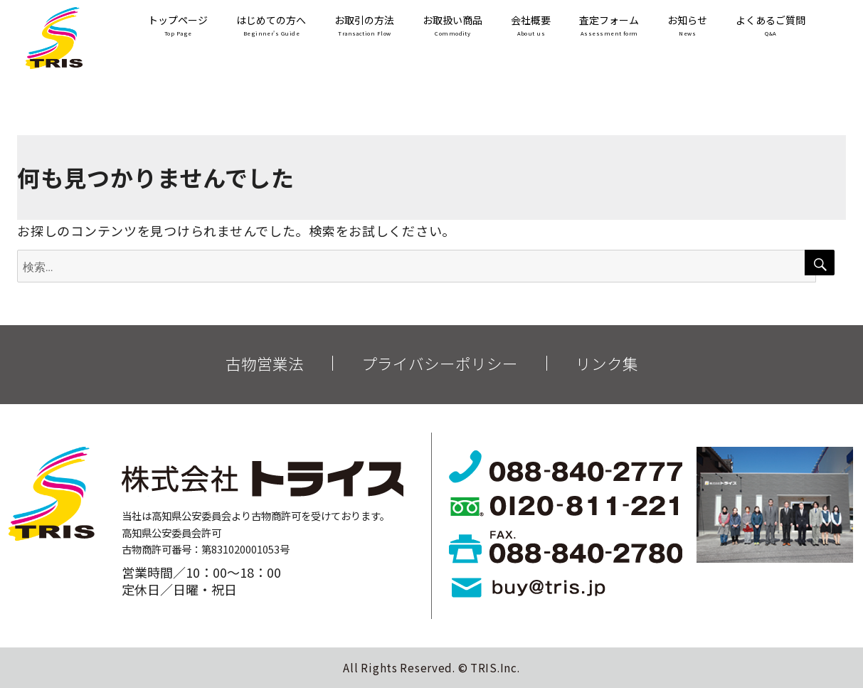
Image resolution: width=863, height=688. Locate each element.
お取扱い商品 (452, 26)
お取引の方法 (364, 26)
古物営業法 (265, 363)
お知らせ (687, 26)
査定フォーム (609, 26)
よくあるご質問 (770, 26)
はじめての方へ (271, 26)
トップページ (178, 26)
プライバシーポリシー (439, 363)
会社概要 (531, 26)
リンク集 (607, 363)
